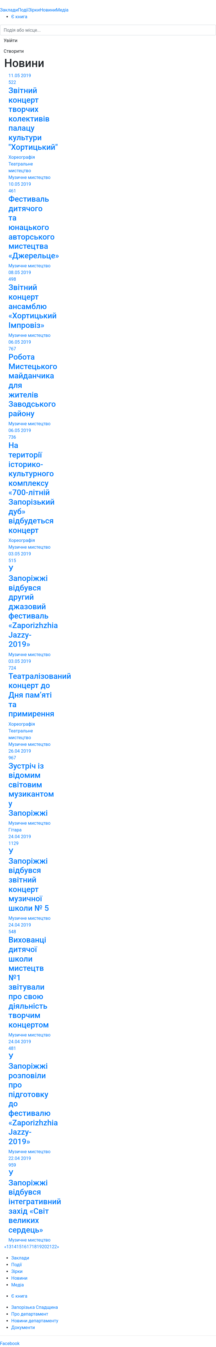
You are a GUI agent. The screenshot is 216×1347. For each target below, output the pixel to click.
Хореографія (21, 157)
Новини (48, 10)
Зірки (34, 10)
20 (44, 1246)
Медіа (62, 10)
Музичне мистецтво (29, 177)
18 (34, 1246)
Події (23, 10)
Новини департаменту (34, 1320)
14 (14, 1246)
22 (54, 1246)
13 (9, 1246)
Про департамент (29, 1314)
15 (18, 1246)
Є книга (19, 16)
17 (29, 1246)
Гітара (15, 830)
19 (39, 1246)
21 (49, 1246)
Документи (23, 1327)
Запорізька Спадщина (34, 1307)
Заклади (9, 10)
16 (23, 1246)
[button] (10, 40)
